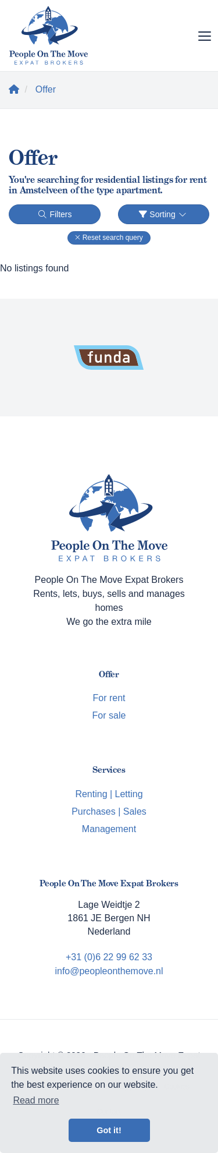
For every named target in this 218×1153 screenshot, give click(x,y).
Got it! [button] (109, 1130)
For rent (108, 698)
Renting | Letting (108, 794)
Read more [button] (36, 1100)
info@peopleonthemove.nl (109, 971)
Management (109, 829)
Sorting (163, 214)
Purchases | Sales (109, 811)
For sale (109, 715)
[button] (108, 238)
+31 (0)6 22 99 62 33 (109, 957)
